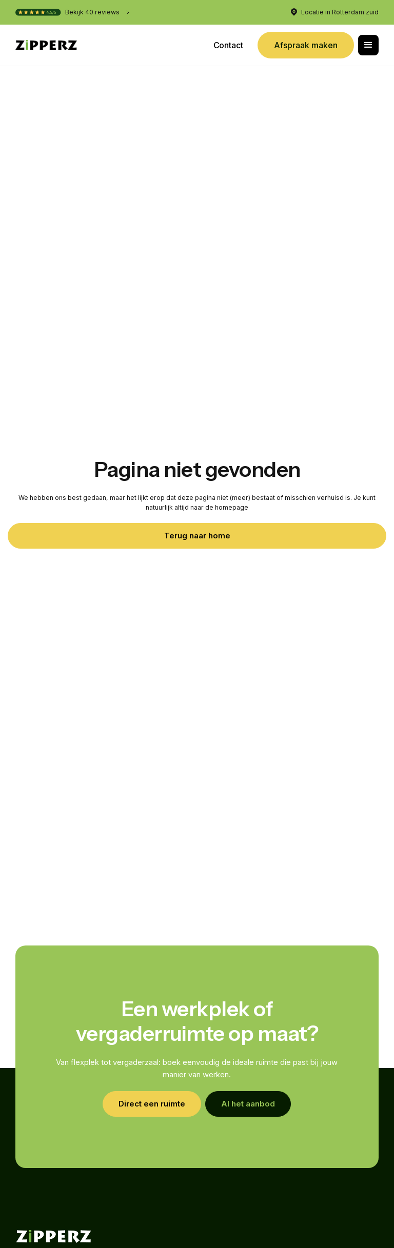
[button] (368, 45)
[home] (46, 45)
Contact (228, 45)
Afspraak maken (306, 45)
